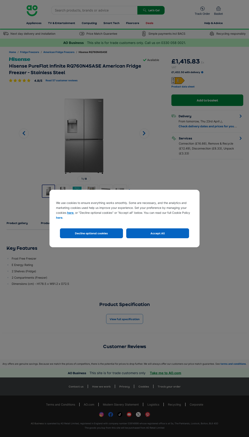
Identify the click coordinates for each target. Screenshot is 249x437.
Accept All (157, 233)
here (70, 212)
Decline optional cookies (91, 233)
